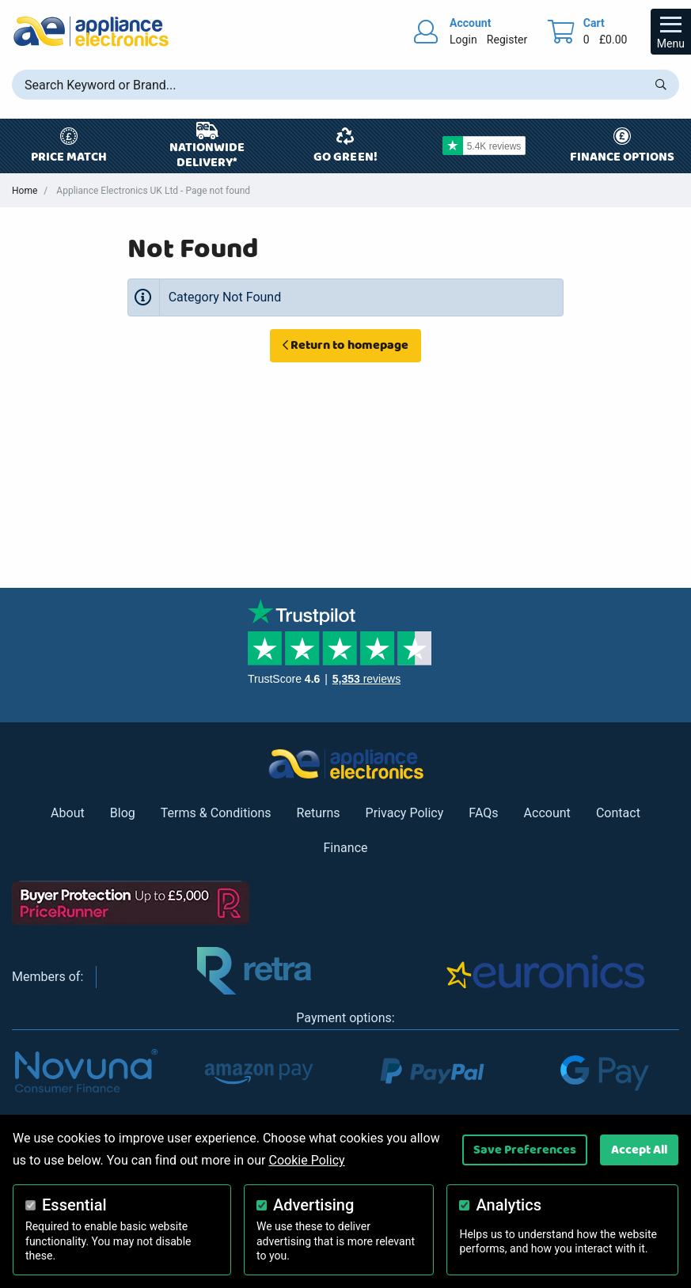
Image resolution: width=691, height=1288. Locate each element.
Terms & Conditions (216, 812)
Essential (74, 1204)
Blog (122, 812)
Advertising (313, 1204)
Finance (345, 847)
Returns (318, 812)
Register (507, 39)
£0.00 (613, 39)
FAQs (483, 812)
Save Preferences (524, 1149)
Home (24, 190)
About (68, 812)
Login (463, 39)
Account (547, 812)
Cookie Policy (306, 1160)
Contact (618, 812)
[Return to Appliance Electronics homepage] (91, 31)
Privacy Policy (405, 812)
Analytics (508, 1204)
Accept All (639, 1149)
